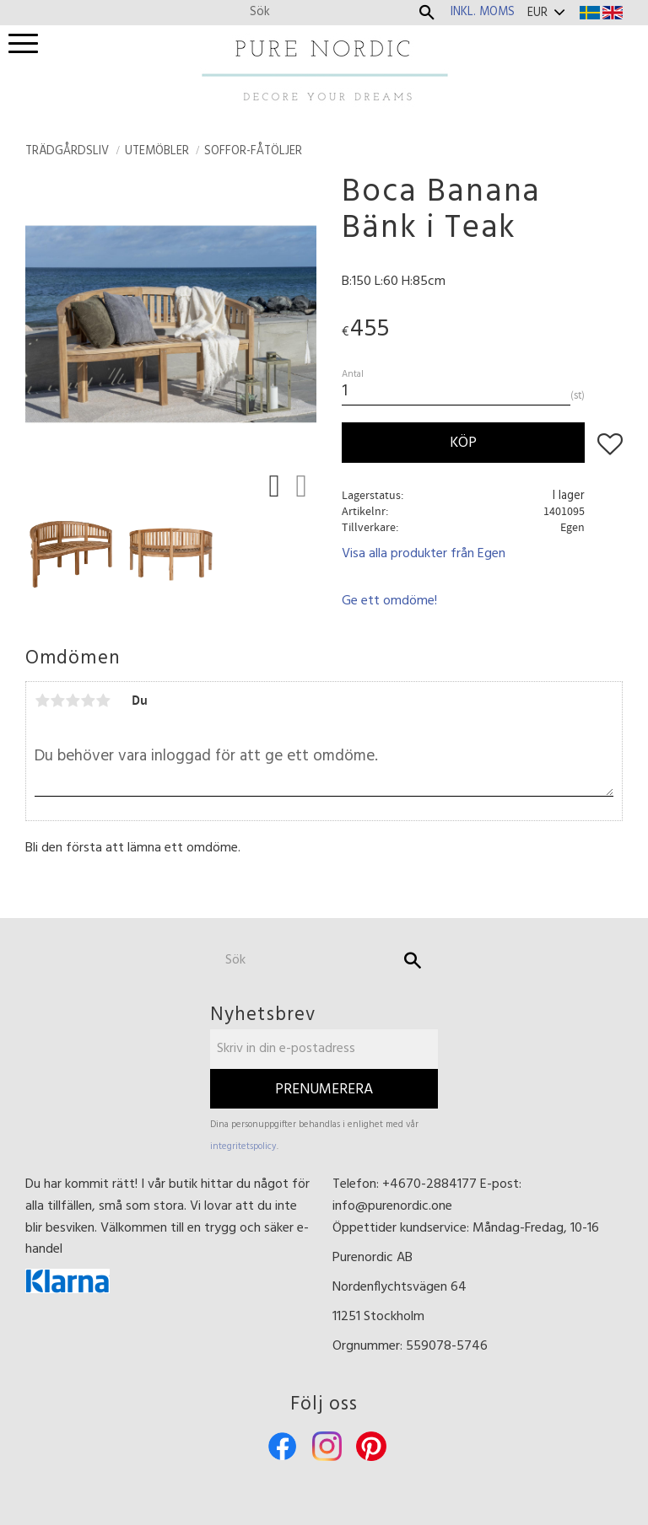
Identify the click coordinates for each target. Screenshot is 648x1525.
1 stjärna (42, 700)
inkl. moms (483, 12)
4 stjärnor (87, 700)
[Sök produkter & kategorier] (329, 12)
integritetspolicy (243, 1146)
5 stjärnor (103, 700)
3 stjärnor (72, 700)
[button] (23, 44)
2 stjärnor (57, 700)
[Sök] (427, 12)
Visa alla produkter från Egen (423, 554)
